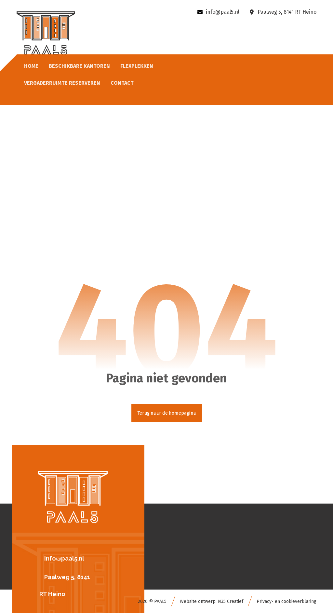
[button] (75, 557)
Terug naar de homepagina (166, 413)
